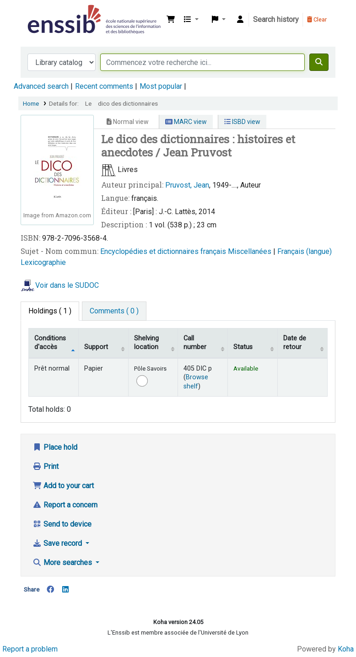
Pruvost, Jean (187, 185)
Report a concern (64, 505)
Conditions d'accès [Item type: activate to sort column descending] (50, 342)
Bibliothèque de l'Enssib (48, 13)
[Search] (319, 62)
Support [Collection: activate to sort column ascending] (96, 347)
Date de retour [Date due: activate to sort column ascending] (294, 342)
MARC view (186, 121)
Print (45, 466)
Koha (346, 649)
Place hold (54, 447)
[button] (170, 20)
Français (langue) (304, 251)
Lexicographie (43, 262)
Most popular (161, 86)
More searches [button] (63, 562)
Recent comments (104, 86)
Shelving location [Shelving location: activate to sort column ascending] (146, 342)
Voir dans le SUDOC (67, 285)
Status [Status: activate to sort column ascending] (243, 347)
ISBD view (242, 121)
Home (31, 103)
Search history (276, 19)
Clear (317, 19)
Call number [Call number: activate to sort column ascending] (194, 342)
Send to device (62, 524)
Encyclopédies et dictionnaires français (164, 251)
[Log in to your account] (240, 20)
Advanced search (41, 86)
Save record (58, 543)
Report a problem (30, 649)
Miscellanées (250, 251)
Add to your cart (63, 485)
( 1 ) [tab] (49, 311)
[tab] (114, 311)
